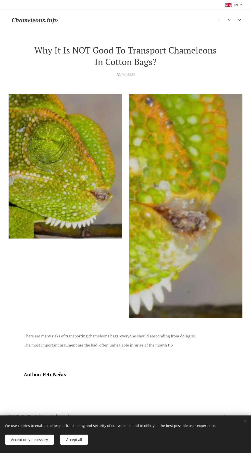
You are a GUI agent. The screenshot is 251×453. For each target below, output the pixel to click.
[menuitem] (77, 20)
